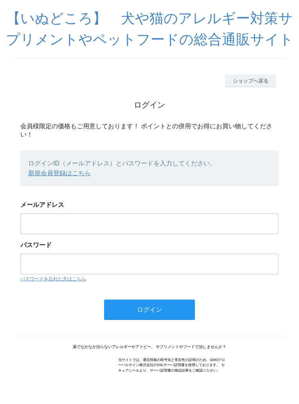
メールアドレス (42, 204)
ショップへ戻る (250, 81)
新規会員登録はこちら (59, 173)
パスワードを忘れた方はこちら (53, 279)
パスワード (36, 245)
